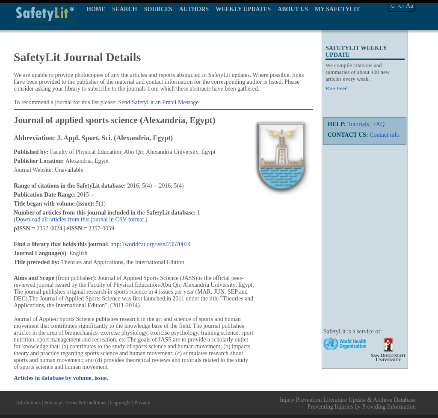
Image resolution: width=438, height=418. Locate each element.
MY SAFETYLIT (337, 9)
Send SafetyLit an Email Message (158, 102)
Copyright (120, 403)
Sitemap (52, 403)
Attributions (28, 403)
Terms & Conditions (86, 403)
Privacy (142, 403)
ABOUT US (293, 9)
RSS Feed (337, 88)
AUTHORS (194, 9)
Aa (393, 6)
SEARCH (124, 9)
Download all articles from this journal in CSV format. (80, 219)
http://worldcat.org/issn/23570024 (150, 244)
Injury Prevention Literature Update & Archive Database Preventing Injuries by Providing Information (348, 403)
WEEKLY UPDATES (243, 9)
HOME (95, 9)
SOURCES (158, 9)
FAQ (379, 124)
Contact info (385, 135)
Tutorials (358, 124)
